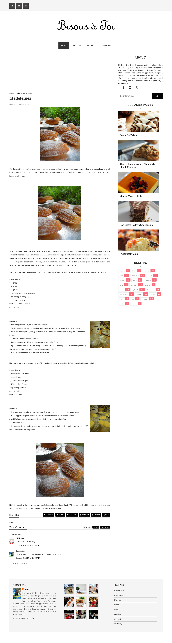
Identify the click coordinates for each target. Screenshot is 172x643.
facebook (105, 527)
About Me (77, 45)
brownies (146, 271)
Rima (17, 551)
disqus (96, 527)
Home (64, 45)
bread (134, 271)
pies (132, 299)
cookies (149, 275)
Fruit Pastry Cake (129, 253)
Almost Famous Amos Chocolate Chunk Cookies (137, 166)
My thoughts (124, 294)
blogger (87, 527)
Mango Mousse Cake (131, 196)
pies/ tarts (145, 299)
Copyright (105, 45)
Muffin (122, 290)
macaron (147, 285)
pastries (153, 294)
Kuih (121, 285)
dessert (122, 280)
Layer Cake (134, 285)
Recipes (90, 45)
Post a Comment (20, 563)
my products (151, 290)
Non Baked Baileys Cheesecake (136, 224)
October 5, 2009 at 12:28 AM (27, 558)
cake (121, 275)
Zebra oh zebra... (129, 135)
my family (135, 290)
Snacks (122, 304)
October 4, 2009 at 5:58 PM (27, 545)
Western (134, 304)
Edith (17, 538)
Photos (122, 299)
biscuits (122, 271)
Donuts (135, 280)
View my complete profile (23, 618)
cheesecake (135, 275)
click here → (123, 83)
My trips (139, 294)
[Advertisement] (59, 73)
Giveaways (147, 280)
